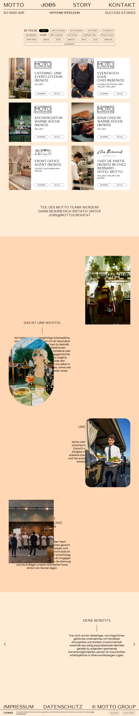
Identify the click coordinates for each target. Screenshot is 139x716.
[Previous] (5, 644)
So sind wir (13, 12)
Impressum (18, 707)
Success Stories (120, 12)
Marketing (108, 39)
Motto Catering (58, 31)
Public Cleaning (56, 35)
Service (46, 39)
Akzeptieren (128, 713)
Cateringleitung (89, 35)
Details (57, 94)
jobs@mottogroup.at (69, 215)
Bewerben (41, 94)
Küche (58, 39)
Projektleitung (107, 35)
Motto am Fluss (76, 31)
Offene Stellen (65, 12)
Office (83, 39)
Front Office (32, 39)
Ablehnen (114, 713)
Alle (44, 31)
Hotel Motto (108, 31)
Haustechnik (72, 35)
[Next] (134, 644)
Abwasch (71, 39)
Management (69, 44)
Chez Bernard (31, 35)
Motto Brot (92, 31)
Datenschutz (62, 707)
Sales (95, 39)
